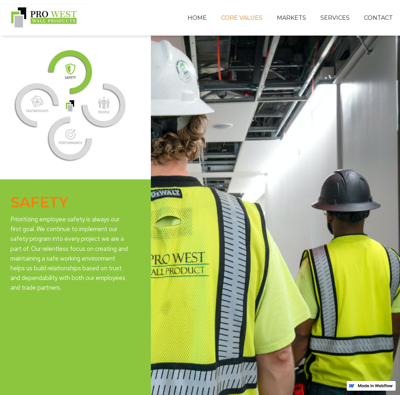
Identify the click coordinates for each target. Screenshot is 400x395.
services (335, 17)
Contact (378, 17)
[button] (242, 18)
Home (197, 17)
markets (291, 17)
